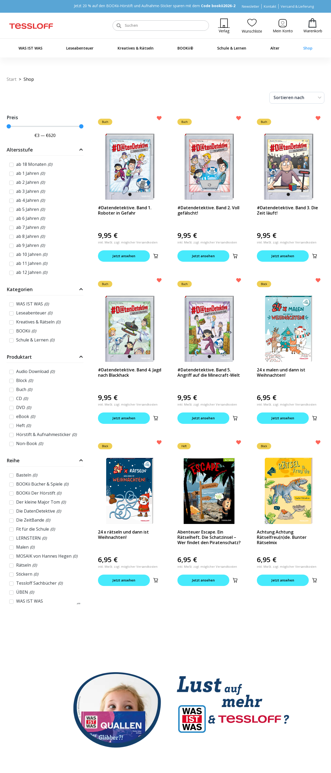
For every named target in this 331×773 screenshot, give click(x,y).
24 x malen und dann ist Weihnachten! (281, 372)
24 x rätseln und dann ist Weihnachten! (123, 534)
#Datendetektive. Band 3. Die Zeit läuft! (287, 210)
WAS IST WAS (30, 48)
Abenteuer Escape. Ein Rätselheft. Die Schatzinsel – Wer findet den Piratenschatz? (209, 537)
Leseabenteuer (79, 48)
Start (11, 79)
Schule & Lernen (231, 48)
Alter (274, 48)
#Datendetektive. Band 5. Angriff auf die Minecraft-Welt (208, 372)
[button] (156, 256)
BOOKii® (185, 48)
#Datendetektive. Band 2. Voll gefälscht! (208, 210)
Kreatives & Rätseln (136, 48)
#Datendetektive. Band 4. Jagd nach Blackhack (129, 372)
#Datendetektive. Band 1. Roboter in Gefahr (124, 210)
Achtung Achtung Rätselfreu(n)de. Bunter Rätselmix (282, 537)
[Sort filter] (296, 98)
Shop (307, 48)
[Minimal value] (45, 126)
